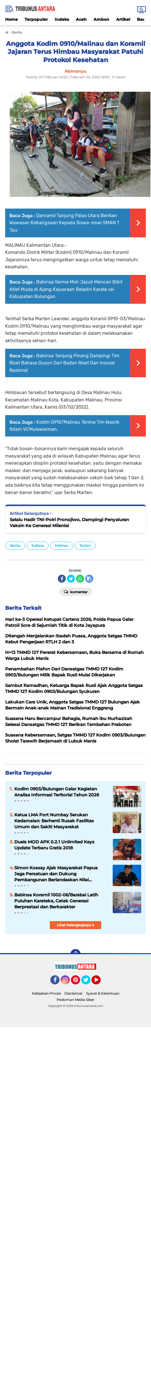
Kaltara (37, 545)
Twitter (88, 982)
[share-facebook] (62, 579)
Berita (15, 545)
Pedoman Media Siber (75, 1000)
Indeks (62, 19)
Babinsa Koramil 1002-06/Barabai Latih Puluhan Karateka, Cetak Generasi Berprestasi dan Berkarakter (56, 900)
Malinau (61, 545)
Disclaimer (73, 993)
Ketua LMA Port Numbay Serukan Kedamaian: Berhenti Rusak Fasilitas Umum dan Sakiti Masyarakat (54, 820)
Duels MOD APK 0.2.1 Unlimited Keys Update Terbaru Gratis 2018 (54, 844)
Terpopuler (36, 19)
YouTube (100, 982)
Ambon (101, 19)
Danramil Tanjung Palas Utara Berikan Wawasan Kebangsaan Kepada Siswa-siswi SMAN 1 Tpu (64, 223)
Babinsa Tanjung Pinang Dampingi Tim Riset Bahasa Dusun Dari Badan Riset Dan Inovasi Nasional (64, 363)
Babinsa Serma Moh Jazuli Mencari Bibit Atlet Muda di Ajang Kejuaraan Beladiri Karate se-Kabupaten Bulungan (65, 289)
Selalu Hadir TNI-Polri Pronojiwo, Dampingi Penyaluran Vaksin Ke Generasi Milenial (69, 522)
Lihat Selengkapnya (75, 925)
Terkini (85, 545)
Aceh (81, 19)
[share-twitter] (71, 579)
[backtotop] (75, 954)
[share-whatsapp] (80, 579)
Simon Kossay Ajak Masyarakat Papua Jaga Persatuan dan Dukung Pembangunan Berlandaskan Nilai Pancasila (56, 874)
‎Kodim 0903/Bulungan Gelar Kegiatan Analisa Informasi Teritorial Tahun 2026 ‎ (57, 791)
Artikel (123, 19)
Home (11, 19)
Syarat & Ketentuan (102, 993)
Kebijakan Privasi (46, 993)
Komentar (76, 591)
